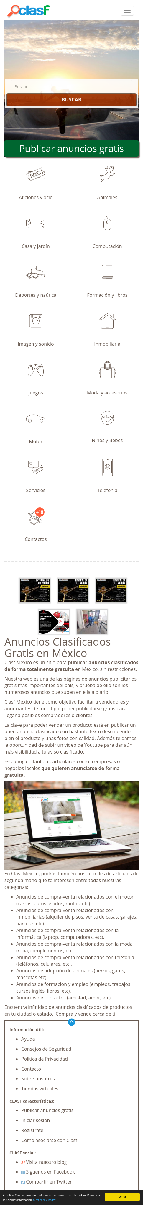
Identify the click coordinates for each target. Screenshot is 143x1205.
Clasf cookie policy (44, 1200)
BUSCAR (71, 99)
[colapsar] (127, 11)
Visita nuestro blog (44, 1162)
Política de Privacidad (44, 1059)
